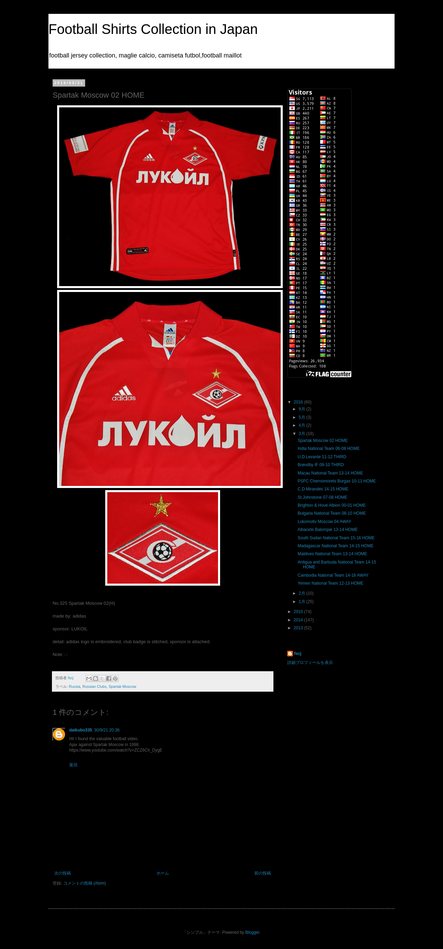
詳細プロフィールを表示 (310, 662)
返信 (73, 764)
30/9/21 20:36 (106, 730)
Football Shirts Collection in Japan (153, 29)
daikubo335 (80, 730)
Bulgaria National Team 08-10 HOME (332, 513)
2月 (302, 593)
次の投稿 (62, 873)
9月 (302, 409)
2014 (299, 620)
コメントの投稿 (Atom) (84, 883)
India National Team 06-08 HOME (329, 448)
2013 (299, 628)
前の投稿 (262, 873)
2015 (299, 611)
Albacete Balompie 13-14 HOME (328, 529)
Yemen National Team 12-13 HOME (330, 583)
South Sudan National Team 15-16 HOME (336, 537)
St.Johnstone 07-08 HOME (322, 497)
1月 (302, 601)
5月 (302, 417)
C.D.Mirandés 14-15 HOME (323, 489)
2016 (299, 402)
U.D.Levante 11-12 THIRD (322, 456)
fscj (297, 653)
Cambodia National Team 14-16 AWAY (333, 575)
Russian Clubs (94, 686)
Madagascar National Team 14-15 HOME (335, 545)
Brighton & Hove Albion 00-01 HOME (332, 505)
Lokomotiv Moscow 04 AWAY (324, 521)
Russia (74, 686)
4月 (302, 425)
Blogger (252, 932)
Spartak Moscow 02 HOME (323, 440)
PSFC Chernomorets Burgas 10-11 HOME (337, 481)
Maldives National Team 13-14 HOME (332, 553)
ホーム (162, 873)
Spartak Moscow (122, 686)
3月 (302, 433)
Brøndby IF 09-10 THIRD (321, 464)
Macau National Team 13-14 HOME (330, 473)
